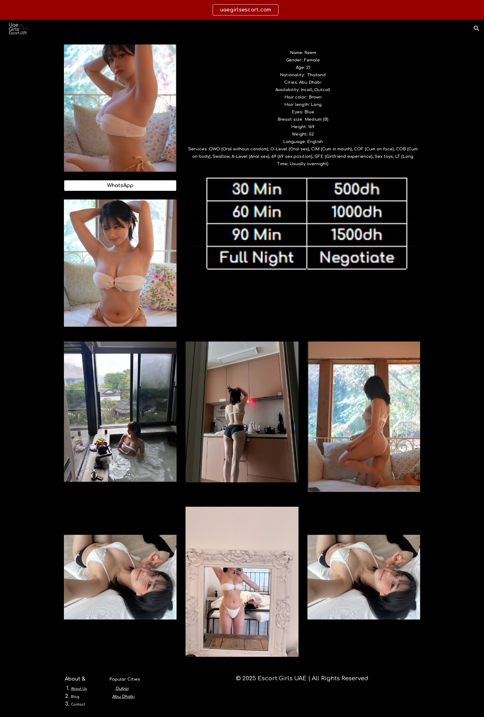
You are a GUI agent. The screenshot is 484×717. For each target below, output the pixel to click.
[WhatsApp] (120, 185)
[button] (476, 28)
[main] (303, 108)
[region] (242, 10)
